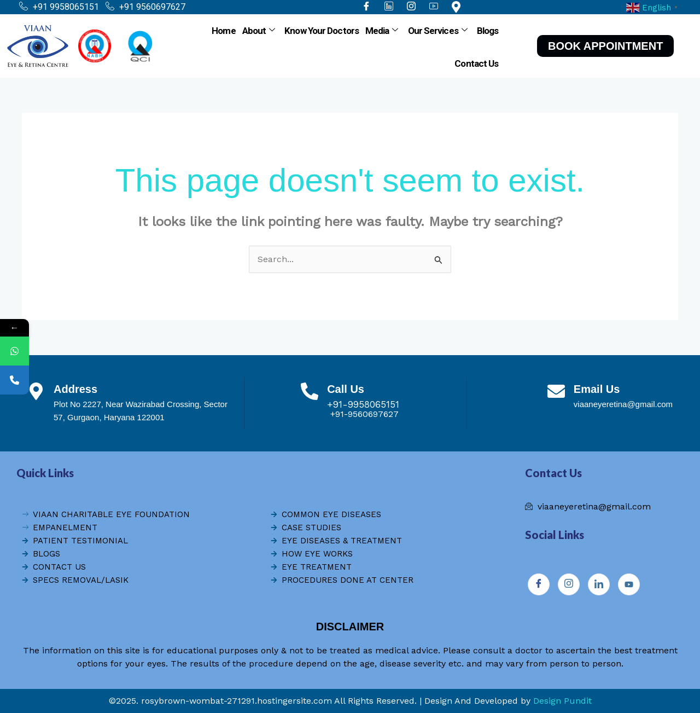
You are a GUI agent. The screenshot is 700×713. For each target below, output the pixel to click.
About (258, 30)
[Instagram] (569, 584)
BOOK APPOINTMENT (605, 46)
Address (75, 389)
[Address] (36, 391)
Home (223, 30)
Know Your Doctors (321, 30)
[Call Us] (309, 391)
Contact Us (476, 63)
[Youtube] (629, 584)
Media (381, 30)
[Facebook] (539, 584)
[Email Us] (556, 391)
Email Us (597, 389)
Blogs (488, 30)
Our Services (437, 30)
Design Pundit (562, 700)
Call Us (345, 389)
